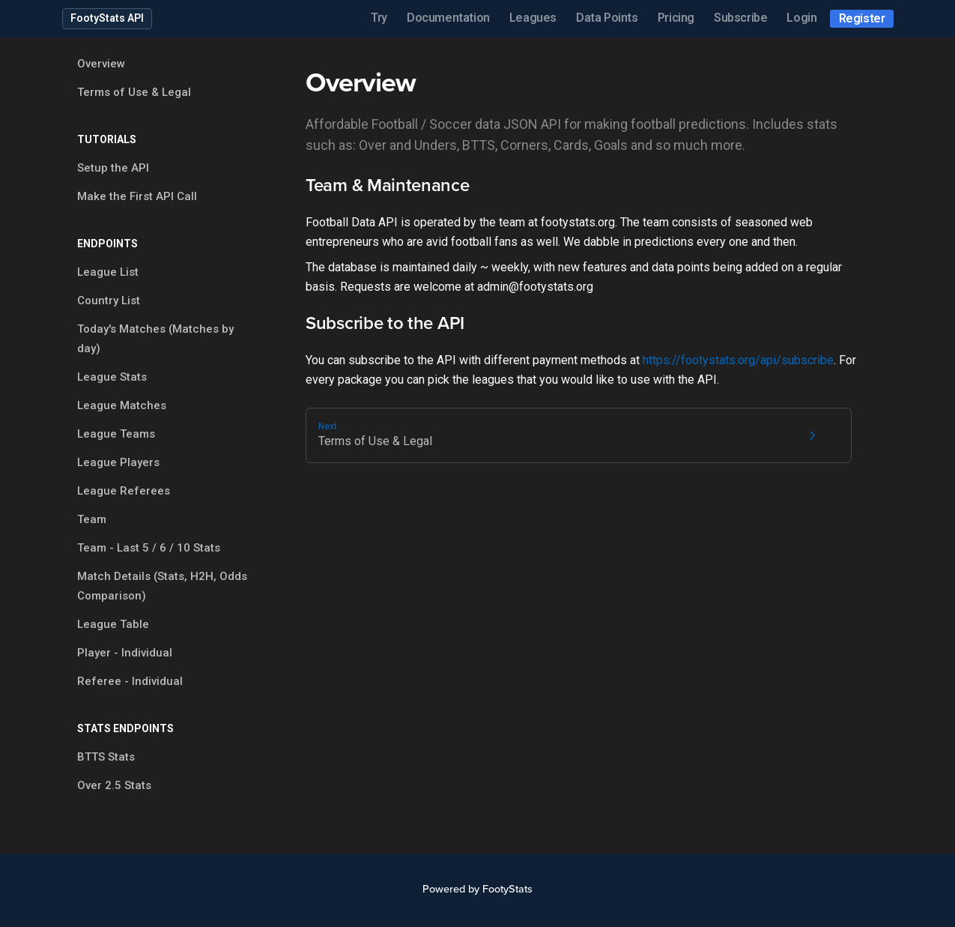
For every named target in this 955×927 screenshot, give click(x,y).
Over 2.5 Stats (114, 785)
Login (801, 17)
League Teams (116, 434)
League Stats (112, 377)
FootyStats (507, 889)
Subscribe (740, 17)
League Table (113, 624)
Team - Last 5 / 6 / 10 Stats (148, 548)
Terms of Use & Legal (134, 92)
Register (862, 18)
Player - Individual (124, 652)
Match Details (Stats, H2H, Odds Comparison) (162, 586)
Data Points (607, 17)
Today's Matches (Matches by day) (155, 338)
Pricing (676, 17)
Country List (108, 300)
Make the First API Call (137, 196)
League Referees (123, 491)
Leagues (533, 17)
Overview (101, 63)
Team (91, 519)
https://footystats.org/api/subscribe (738, 360)
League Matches (121, 405)
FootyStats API (107, 18)
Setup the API (113, 168)
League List (108, 272)
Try (379, 17)
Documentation (448, 17)
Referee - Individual (130, 681)
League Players (118, 462)
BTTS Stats (106, 757)
